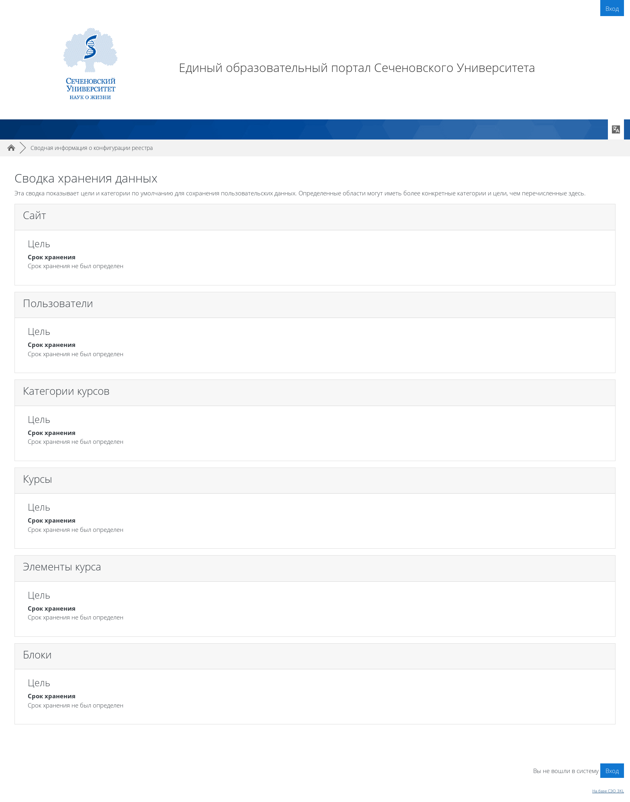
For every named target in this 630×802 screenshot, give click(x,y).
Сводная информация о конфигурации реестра (92, 148)
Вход (612, 8)
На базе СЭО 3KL (608, 791)
